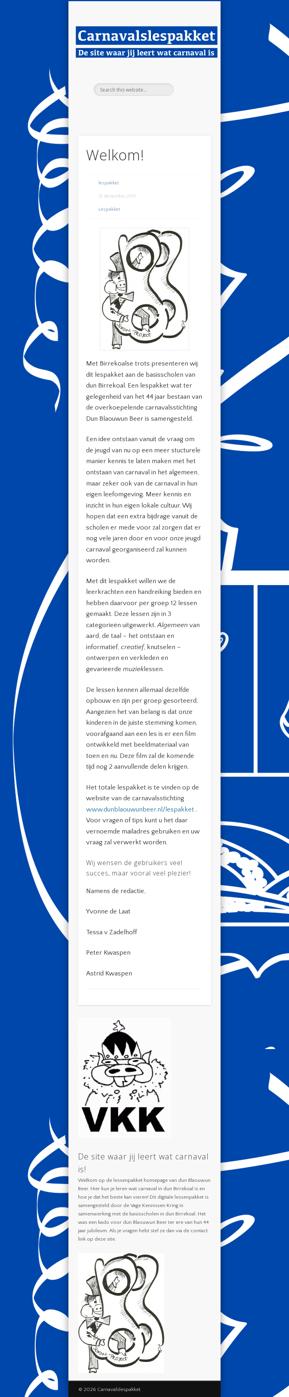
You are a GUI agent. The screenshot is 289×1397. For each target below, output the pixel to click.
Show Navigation (191, 71)
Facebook (135, 109)
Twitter (151, 109)
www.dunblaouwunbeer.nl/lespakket (140, 809)
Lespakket (109, 209)
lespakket (108, 183)
